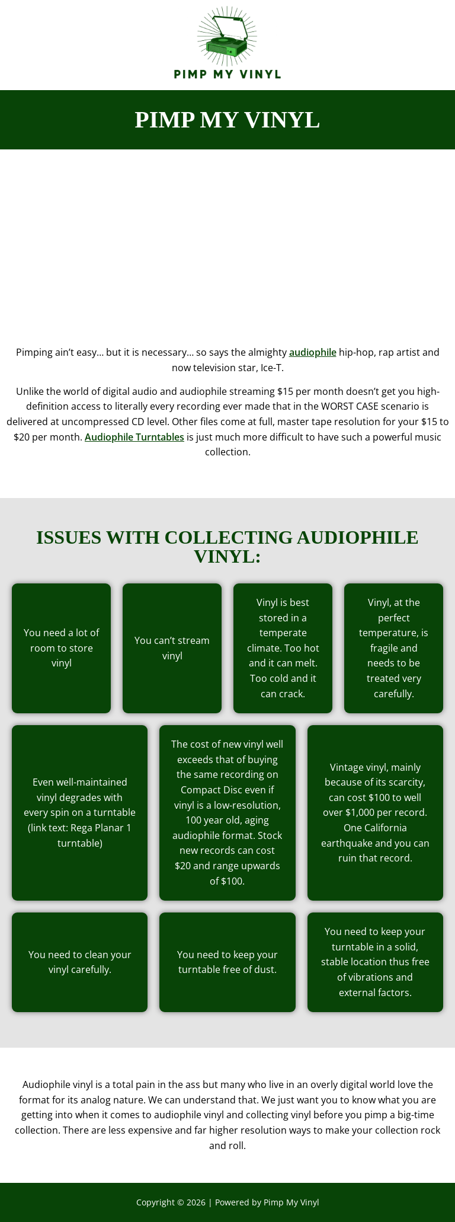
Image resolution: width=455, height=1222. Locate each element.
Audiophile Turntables (134, 437)
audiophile (313, 352)
